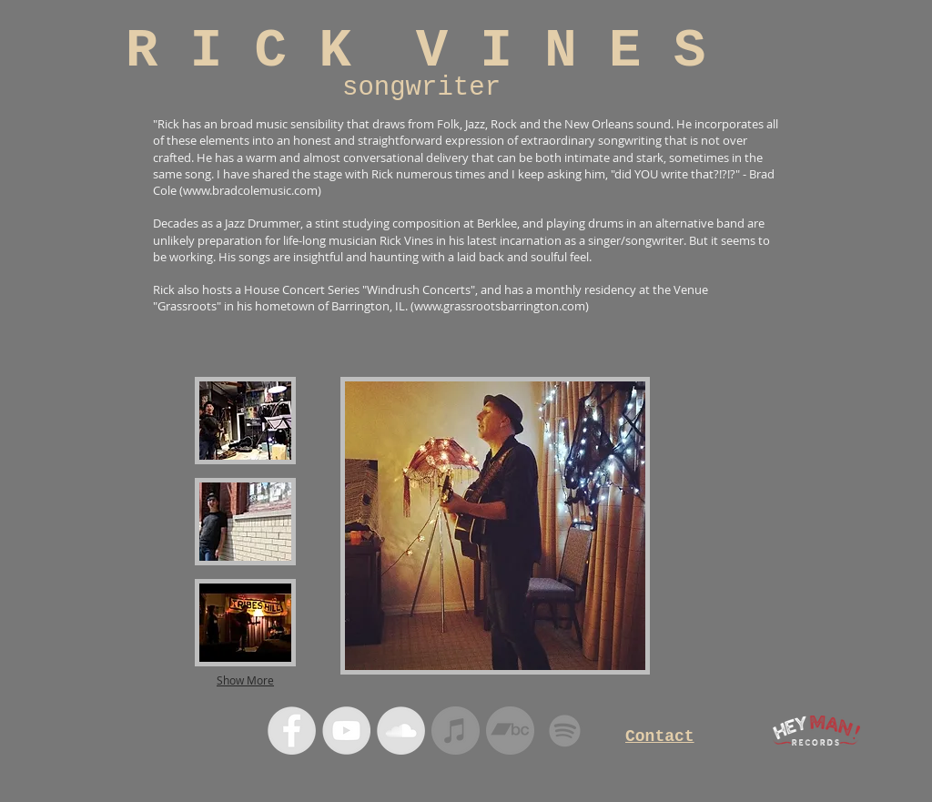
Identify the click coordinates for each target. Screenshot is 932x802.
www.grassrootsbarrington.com (499, 306)
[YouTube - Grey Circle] (346, 730)
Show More (245, 680)
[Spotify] (565, 730)
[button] (245, 420)
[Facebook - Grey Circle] (292, 730)
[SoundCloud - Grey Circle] (401, 730)
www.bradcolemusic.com (250, 190)
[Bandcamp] (510, 730)
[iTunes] (455, 730)
